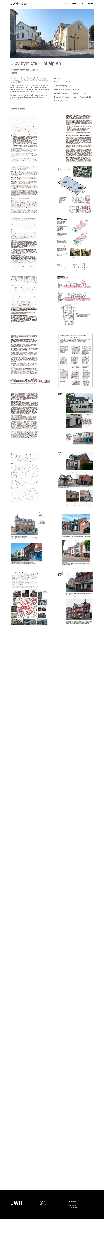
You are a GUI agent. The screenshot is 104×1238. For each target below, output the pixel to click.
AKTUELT (67, 3)
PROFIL (83, 3)
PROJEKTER (75, 3)
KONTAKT (91, 3)
